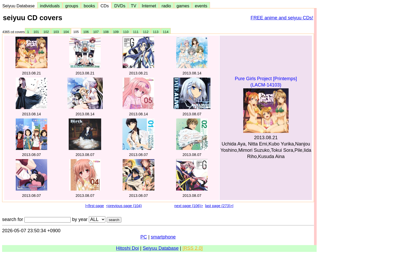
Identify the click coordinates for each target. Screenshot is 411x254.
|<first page (94, 206)
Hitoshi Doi (127, 248)
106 (86, 32)
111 (135, 32)
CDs (104, 5)
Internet (149, 5)
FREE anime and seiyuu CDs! (282, 17)
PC (143, 237)
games (183, 5)
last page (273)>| (219, 206)
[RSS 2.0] (192, 248)
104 (66, 32)
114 (165, 32)
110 (126, 32)
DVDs (120, 5)
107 (96, 32)
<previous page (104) (124, 206)
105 (75, 32)
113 (155, 32)
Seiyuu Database (19, 5)
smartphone (163, 237)
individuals (49, 5)
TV (133, 5)
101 (36, 32)
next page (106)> (188, 206)
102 (46, 32)
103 (56, 32)
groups (72, 5)
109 (116, 32)
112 (145, 32)
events (201, 5)
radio (166, 5)
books (89, 5)
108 (106, 32)
